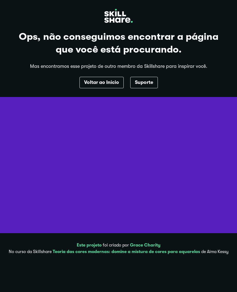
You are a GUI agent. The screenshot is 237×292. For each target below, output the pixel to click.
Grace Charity (145, 245)
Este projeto (89, 245)
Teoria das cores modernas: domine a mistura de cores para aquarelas (126, 251)
